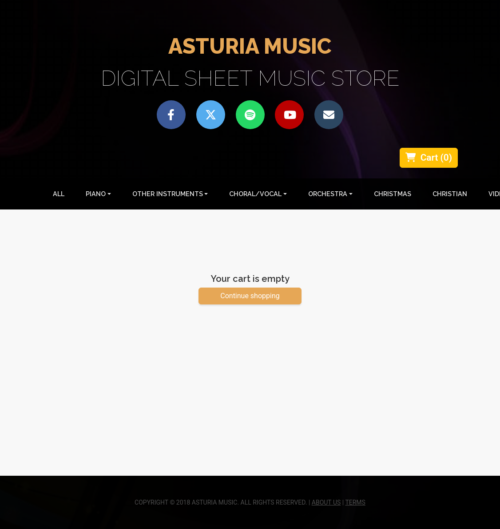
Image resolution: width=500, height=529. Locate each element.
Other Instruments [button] (167, 193)
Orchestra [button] (327, 193)
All (60, 193)
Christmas (392, 193)
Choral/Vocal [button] (255, 193)
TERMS (355, 502)
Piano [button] (96, 193)
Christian (450, 193)
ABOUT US (326, 502)
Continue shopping (249, 296)
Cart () (428, 157)
